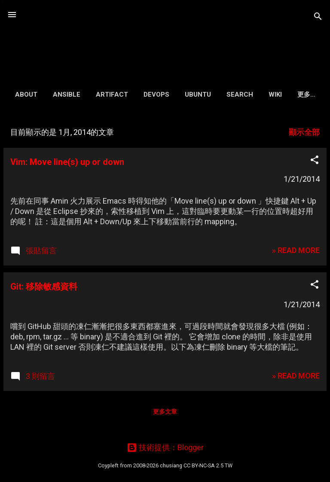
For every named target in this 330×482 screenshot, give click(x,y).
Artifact (112, 94)
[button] (314, 161)
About (26, 94)
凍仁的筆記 (165, 36)
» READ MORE (296, 250)
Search (239, 94)
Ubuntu (198, 94)
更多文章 (165, 411)
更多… (306, 94)
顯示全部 (304, 132)
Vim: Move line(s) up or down (67, 162)
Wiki (275, 94)
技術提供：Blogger (165, 447)
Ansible (66, 94)
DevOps (156, 94)
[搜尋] (318, 17)
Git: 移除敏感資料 (43, 286)
